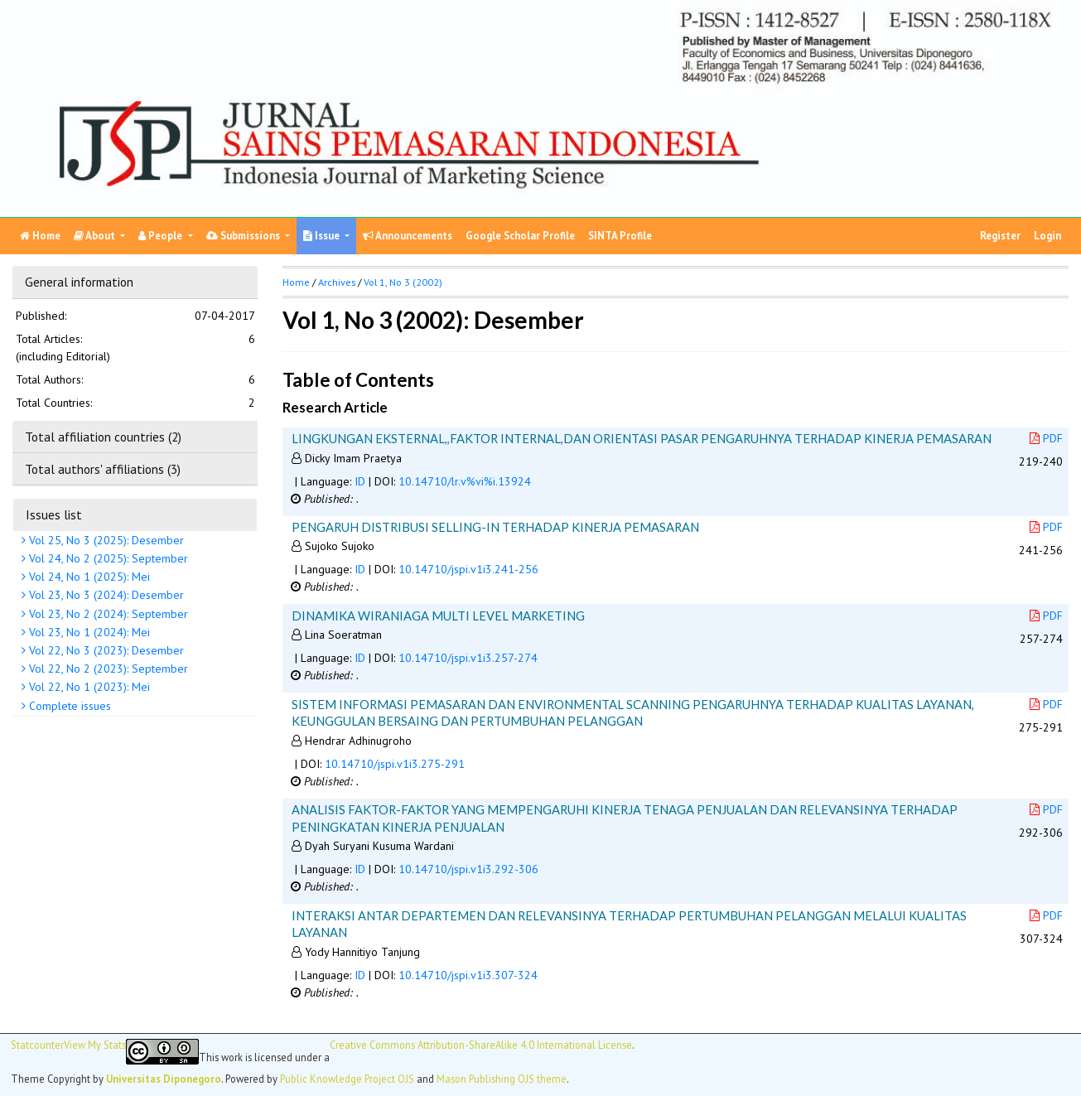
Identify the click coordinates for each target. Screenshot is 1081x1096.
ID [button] (360, 481)
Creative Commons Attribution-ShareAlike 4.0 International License (481, 1045)
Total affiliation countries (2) (103, 436)
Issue (322, 236)
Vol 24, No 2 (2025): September (107, 558)
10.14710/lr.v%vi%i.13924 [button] (464, 481)
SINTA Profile (620, 236)
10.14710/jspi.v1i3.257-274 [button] (468, 657)
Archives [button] (336, 282)
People (161, 236)
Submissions (244, 236)
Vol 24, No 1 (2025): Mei (88, 576)
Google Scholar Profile (520, 236)
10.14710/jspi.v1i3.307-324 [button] (468, 975)
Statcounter (37, 1044)
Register (1000, 236)
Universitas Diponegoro (163, 1078)
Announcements (407, 236)
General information (79, 281)
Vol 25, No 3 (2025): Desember (105, 540)
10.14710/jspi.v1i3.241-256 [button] (468, 569)
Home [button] (296, 282)
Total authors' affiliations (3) (103, 469)
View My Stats (95, 1045)
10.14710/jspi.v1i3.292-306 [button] (468, 869)
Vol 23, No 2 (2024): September (107, 613)
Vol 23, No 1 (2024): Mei (88, 632)
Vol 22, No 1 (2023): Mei (88, 686)
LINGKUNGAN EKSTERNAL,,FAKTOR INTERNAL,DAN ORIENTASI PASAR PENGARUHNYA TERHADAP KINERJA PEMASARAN (642, 438)
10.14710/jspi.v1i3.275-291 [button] (395, 763)
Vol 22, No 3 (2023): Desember (105, 650)
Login (1047, 236)
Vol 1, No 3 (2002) (403, 282)
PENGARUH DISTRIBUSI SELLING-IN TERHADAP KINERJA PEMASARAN (495, 526)
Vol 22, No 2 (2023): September (107, 668)
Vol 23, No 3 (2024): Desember (105, 594)
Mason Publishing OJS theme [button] (502, 1078)
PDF (1046, 438)
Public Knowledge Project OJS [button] (347, 1078)
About (96, 236)
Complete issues (68, 705)
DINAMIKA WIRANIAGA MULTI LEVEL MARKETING (438, 615)
